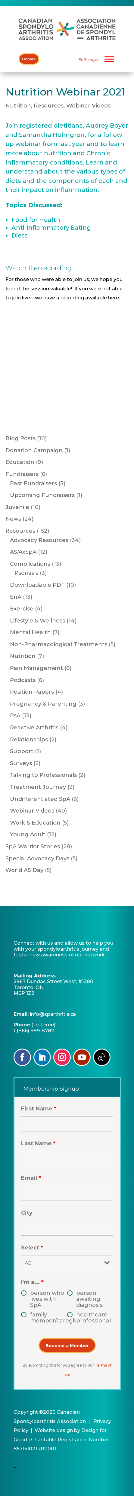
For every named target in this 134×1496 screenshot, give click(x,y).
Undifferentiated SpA (40, 799)
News (13, 519)
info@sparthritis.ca (53, 1014)
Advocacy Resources (39, 540)
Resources (49, 105)
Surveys (21, 763)
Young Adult (27, 834)
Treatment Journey (38, 787)
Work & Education (35, 822)
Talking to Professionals (43, 775)
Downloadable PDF (37, 585)
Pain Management (36, 668)
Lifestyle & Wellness (37, 620)
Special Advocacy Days (37, 858)
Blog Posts (20, 438)
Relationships (29, 739)
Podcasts (23, 680)
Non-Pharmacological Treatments (58, 644)
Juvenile (17, 507)
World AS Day (24, 870)
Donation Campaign (34, 450)
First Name (38, 1109)
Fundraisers (22, 474)
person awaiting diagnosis (89, 1299)
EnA (15, 597)
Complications (30, 564)
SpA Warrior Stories (32, 846)
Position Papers (32, 692)
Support (21, 751)
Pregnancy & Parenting (43, 704)
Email (31, 1178)
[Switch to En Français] (89, 60)
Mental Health (30, 632)
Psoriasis (26, 573)
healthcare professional (93, 1318)
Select (32, 1248)
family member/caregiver (48, 1318)
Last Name (38, 1143)
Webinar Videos (88, 105)
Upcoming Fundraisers (42, 495)
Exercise (21, 608)
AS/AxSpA (23, 552)
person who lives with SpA (47, 1299)
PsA (15, 715)
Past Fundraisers (33, 483)
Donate (29, 59)
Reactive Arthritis (34, 727)
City (27, 1213)
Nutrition (18, 105)
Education (19, 462)
